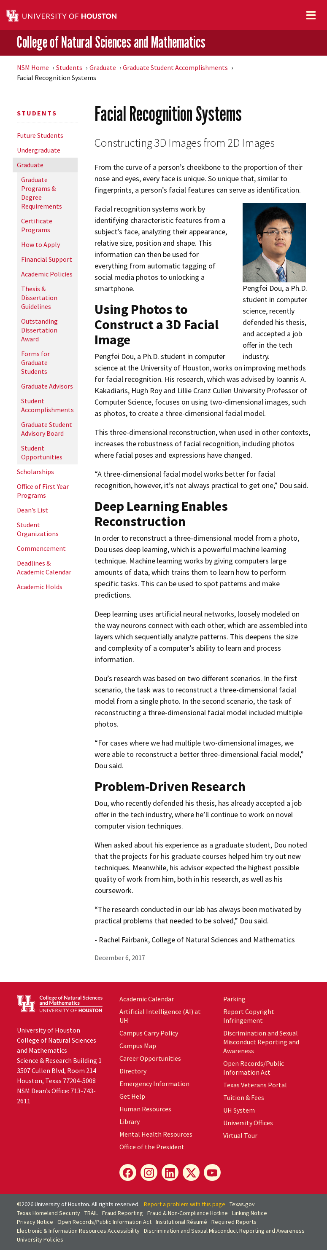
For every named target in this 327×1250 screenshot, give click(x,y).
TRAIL (91, 1213)
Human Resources (145, 1109)
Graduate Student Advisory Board (46, 428)
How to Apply (40, 244)
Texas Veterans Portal (255, 1085)
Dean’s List (32, 510)
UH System (239, 1110)
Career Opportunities (150, 1058)
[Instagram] (149, 1172)
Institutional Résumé (181, 1222)
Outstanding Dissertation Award (39, 330)
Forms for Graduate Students (35, 362)
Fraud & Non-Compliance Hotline (187, 1213)
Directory (132, 1071)
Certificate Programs (36, 225)
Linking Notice (249, 1213)
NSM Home (33, 67)
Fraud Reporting (122, 1213)
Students (69, 67)
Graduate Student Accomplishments (175, 67)
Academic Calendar (146, 999)
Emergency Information (154, 1083)
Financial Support (46, 259)
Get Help (132, 1096)
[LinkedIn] (170, 1172)
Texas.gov (242, 1204)
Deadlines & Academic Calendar (44, 567)
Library (129, 1121)
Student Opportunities (41, 452)
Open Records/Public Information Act (253, 1067)
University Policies (40, 1239)
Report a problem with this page (184, 1204)
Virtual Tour (240, 1135)
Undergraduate (38, 150)
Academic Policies (47, 274)
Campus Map (137, 1045)
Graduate (102, 67)
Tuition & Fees (243, 1097)
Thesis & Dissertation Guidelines (39, 297)
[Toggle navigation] (311, 15)
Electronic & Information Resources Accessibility (78, 1230)
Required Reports (234, 1222)
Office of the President (151, 1147)
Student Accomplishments (47, 405)
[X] (191, 1172)
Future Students (40, 135)
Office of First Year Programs (43, 490)
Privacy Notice (35, 1222)
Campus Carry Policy (148, 1033)
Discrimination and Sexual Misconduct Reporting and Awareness (261, 1042)
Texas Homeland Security (48, 1213)
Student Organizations (38, 529)
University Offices (248, 1123)
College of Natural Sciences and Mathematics (111, 42)
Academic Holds (39, 586)
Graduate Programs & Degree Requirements (41, 192)
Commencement (41, 548)
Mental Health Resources (155, 1134)
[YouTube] (212, 1172)
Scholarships (35, 471)
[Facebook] (127, 1172)
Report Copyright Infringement (248, 1016)
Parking (234, 999)
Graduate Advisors (47, 386)
